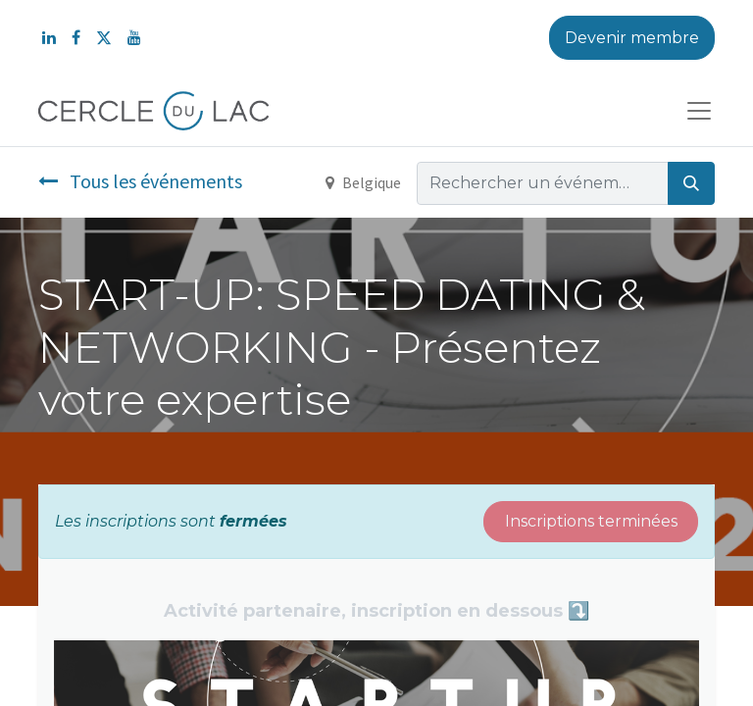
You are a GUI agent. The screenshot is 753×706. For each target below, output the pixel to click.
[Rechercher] (691, 183)
